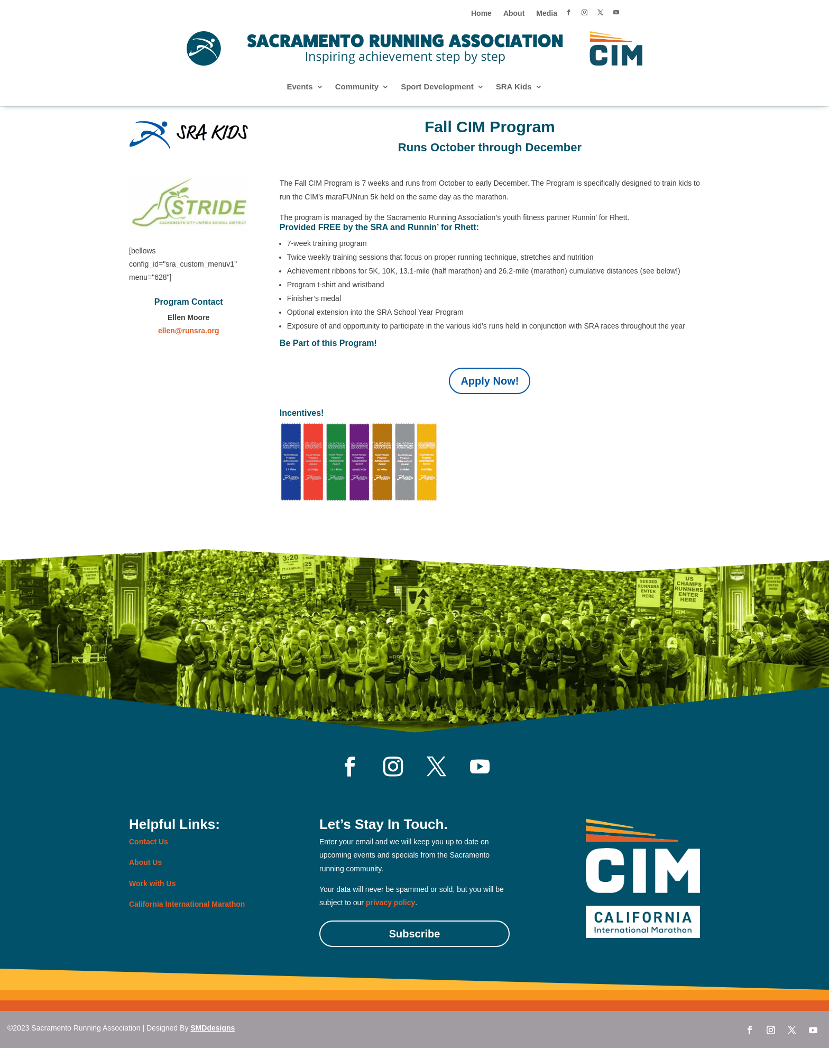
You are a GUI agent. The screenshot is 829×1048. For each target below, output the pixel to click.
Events (299, 87)
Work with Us (152, 883)
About (513, 13)
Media (546, 13)
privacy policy (390, 902)
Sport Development (437, 87)
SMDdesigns (212, 1028)
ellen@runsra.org (188, 330)
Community (357, 87)
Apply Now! (489, 381)
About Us (145, 862)
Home (481, 13)
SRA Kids (514, 87)
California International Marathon (187, 904)
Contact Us (148, 841)
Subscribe (414, 934)
